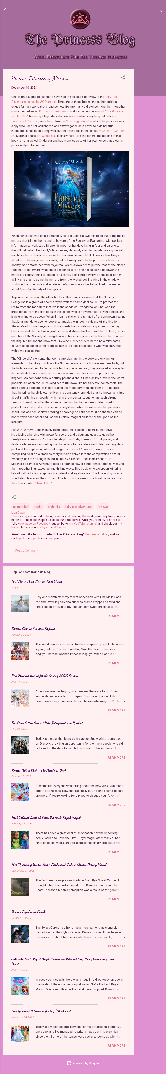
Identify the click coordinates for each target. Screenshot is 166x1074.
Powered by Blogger (83, 1063)
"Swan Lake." (43, 483)
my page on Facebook (35, 523)
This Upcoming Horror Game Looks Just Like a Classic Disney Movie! (58, 864)
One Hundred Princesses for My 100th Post (41, 1011)
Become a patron (96, 534)
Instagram (43, 527)
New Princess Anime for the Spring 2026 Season (44, 675)
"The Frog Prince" (77, 121)
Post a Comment (26, 550)
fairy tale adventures (78, 507)
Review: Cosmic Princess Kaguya (33, 628)
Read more (116, 616)
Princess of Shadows (52, 111)
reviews (103, 507)
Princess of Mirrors (111, 131)
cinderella (53, 507)
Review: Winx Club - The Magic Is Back (38, 770)
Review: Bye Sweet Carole (28, 911)
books (38, 507)
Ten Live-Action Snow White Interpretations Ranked (47, 723)
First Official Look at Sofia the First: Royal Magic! (46, 817)
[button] (123, 78)
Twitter (61, 527)
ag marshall (21, 507)
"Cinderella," (48, 136)
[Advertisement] (150, 129)
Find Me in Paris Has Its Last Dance (36, 581)
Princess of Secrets (24, 121)
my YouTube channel (83, 523)
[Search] (160, 11)
